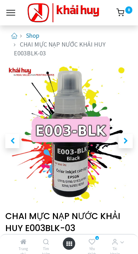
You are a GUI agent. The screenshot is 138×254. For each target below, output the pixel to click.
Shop (32, 35)
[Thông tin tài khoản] (115, 242)
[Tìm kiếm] (46, 242)
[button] (12, 141)
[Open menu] (69, 243)
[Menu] (11, 13)
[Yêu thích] (92, 242)
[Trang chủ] (23, 242)
